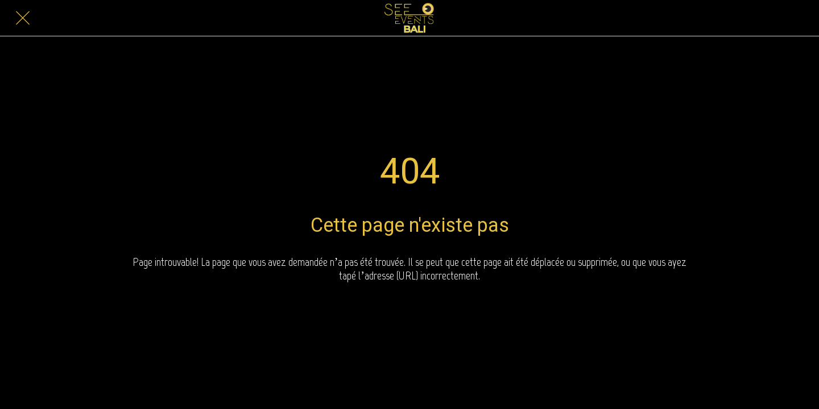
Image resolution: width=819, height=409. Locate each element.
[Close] (23, 18)
